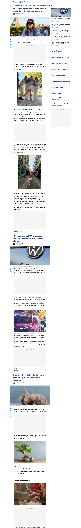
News (23, 13)
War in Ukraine (17, 5)
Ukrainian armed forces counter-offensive (28, 5)
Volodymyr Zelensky (50, 5)
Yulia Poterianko (18, 13)
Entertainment (53, 53)
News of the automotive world (18, 368)
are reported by (37, 299)
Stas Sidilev (18, 243)
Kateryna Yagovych (19, 382)
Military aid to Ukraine (41, 5)
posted (38, 66)
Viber (36, 207)
